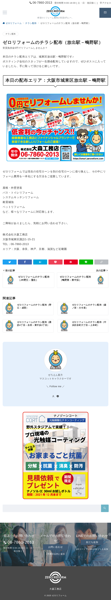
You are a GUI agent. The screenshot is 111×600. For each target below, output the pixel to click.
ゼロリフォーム (59, 595)
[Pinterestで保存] (71, 262)
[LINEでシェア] (86, 262)
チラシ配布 (10, 34)
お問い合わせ (55, 547)
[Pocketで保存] (55, 262)
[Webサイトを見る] (53, 396)
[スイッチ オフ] (105, 13)
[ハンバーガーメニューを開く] (5, 13)
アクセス (105, 3)
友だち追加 (92, 542)
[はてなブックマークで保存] (40, 262)
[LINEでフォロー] (58, 396)
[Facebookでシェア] (25, 262)
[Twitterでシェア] (10, 262)
